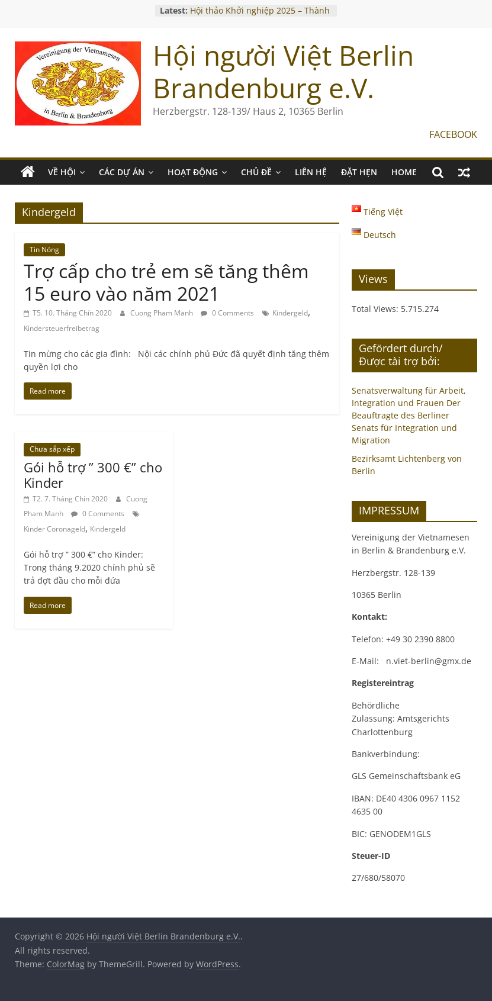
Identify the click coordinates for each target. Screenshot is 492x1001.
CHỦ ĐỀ (256, 172)
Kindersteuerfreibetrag (61, 328)
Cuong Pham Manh (162, 313)
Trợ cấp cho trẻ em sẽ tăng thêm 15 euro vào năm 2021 (166, 282)
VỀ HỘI (62, 172)
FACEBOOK (453, 134)
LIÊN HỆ (311, 172)
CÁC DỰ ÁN (121, 172)
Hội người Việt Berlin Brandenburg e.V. (283, 71)
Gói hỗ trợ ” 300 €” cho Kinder (93, 474)
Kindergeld (290, 313)
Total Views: (376, 308)
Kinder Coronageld (54, 529)
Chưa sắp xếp (52, 449)
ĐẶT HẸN (359, 172)
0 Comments (227, 313)
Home (404, 172)
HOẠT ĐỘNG (193, 172)
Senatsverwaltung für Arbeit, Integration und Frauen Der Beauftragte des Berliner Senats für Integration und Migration (409, 415)
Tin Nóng (44, 249)
